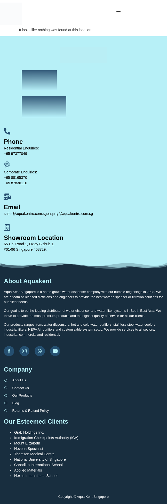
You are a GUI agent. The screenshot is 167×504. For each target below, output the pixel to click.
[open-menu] (121, 13)
